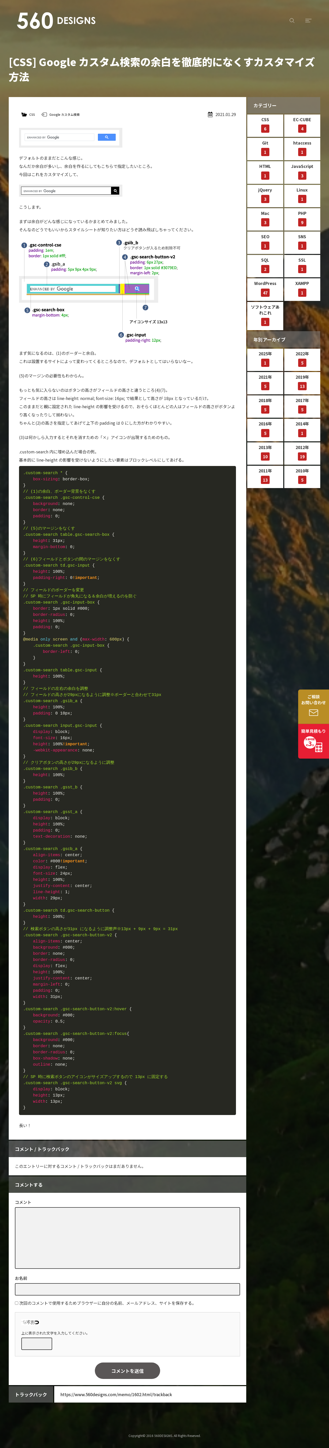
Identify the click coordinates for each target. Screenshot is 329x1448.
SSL (302, 265)
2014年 (302, 429)
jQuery (265, 195)
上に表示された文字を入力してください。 (55, 1333)
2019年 (302, 382)
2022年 (302, 358)
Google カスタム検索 (64, 114)
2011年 (265, 476)
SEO (265, 241)
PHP (302, 218)
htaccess (302, 148)
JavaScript (302, 171)
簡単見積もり (313, 738)
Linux (302, 195)
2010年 (302, 476)
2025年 (265, 358)
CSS (32, 114)
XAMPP (302, 288)
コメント (23, 1202)
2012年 (302, 452)
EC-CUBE (302, 124)
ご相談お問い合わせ (313, 699)
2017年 (302, 405)
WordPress (265, 288)
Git (265, 148)
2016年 (265, 429)
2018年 (265, 405)
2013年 (265, 452)
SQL (265, 265)
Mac (265, 218)
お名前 (21, 1278)
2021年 (265, 382)
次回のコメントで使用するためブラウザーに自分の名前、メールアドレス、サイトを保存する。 (107, 1303)
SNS (302, 241)
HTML (265, 171)
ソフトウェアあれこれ (265, 315)
